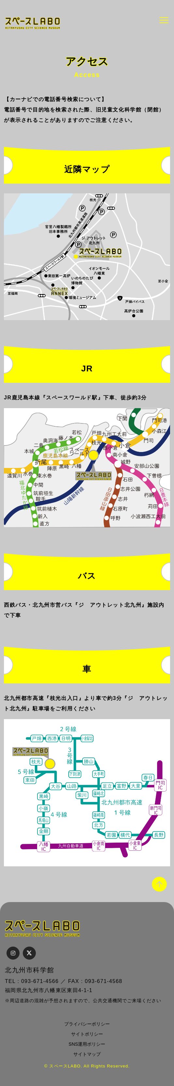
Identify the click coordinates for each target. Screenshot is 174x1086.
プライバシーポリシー (87, 1024)
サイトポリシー (87, 1034)
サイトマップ (87, 1054)
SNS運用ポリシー (87, 1044)
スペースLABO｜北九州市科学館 (32, 23)
